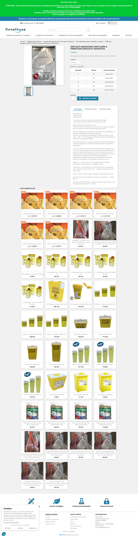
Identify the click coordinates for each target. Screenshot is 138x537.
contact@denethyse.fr (102, 527)
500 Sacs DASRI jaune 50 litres (105, 213)
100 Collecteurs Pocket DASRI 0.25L (81, 304)
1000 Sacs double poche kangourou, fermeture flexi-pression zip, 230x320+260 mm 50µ (105, 423)
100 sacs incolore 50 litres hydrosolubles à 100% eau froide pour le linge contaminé (32, 483)
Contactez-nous (28, 23)
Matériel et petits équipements (71, 35)
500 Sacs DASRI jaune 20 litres (57, 213)
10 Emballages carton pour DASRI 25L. (81, 273)
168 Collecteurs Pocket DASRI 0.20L (56, 304)
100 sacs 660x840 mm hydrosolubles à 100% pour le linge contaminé (105, 243)
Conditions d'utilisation (52, 519)
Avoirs (72, 521)
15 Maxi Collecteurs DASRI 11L (105, 364)
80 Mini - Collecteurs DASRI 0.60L (105, 304)
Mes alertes (73, 528)
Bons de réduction (75, 526)
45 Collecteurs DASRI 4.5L (32, 364)
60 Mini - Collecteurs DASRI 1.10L (56, 334)
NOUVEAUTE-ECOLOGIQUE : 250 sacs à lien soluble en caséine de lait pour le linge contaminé (32, 455)
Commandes (74, 519)
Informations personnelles (78, 517)
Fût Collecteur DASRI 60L (105, 394)
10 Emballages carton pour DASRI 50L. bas (105, 273)
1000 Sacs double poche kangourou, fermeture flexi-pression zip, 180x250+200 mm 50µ (81, 423)
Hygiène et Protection (44, 35)
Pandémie (116, 35)
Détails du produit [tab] (91, 109)
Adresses (73, 524)
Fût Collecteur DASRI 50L (81, 394)
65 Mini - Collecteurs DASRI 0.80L (32, 334)
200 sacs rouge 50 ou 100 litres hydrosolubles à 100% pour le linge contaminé (81, 453)
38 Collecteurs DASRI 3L (105, 334)
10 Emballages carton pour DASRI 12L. (57, 273)
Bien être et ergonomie (97, 35)
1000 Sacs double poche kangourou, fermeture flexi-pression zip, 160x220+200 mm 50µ (56, 423)
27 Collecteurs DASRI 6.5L (56, 364)
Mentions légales (50, 521)
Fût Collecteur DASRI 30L (56, 394)
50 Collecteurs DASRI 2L (81, 334)
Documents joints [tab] (105, 109)
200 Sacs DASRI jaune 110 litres (56, 244)
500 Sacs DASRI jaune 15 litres (32, 213)
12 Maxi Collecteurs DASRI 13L (32, 394)
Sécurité (128, 35)
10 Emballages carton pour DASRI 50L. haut (32, 303)
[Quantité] (72, 98)
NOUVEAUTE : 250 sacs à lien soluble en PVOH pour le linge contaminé (81, 242)
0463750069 (40, 23)
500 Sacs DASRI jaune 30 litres (81, 213)
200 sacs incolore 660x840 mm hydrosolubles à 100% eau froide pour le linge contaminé (105, 453)
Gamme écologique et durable (18, 35)
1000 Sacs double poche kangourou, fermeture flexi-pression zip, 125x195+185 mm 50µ (32, 423)
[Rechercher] (69, 30)
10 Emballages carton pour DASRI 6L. (32, 274)
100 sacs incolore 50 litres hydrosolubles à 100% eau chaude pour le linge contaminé (56, 483)
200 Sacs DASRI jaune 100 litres (32, 244)
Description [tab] (78, 109)
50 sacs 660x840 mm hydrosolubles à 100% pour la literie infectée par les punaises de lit (56, 453)
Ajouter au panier (87, 98)
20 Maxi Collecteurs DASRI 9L (81, 364)
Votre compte (75, 514)
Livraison (48, 517)
